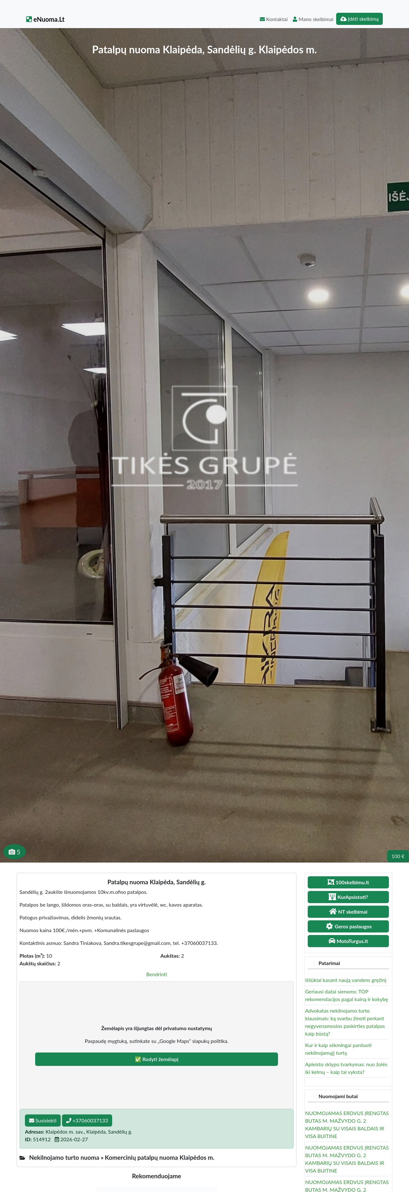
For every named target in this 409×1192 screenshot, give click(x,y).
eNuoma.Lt (45, 19)
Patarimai (329, 963)
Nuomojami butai (338, 1096)
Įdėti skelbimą (359, 19)
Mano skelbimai (313, 19)
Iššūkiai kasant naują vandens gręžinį (345, 980)
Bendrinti (156, 974)
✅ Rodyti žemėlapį (157, 1059)
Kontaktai (274, 19)
